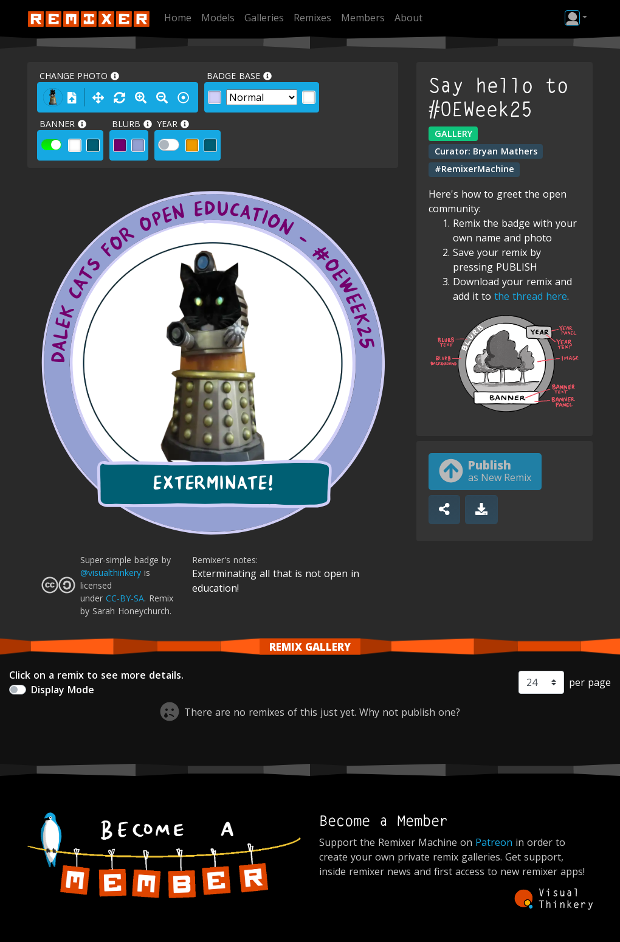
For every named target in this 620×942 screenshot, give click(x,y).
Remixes (312, 17)
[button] (576, 17)
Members (363, 17)
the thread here (530, 296)
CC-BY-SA (125, 598)
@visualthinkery (110, 572)
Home (177, 17)
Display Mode (62, 689)
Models (218, 17)
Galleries (264, 17)
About (408, 17)
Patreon (493, 842)
